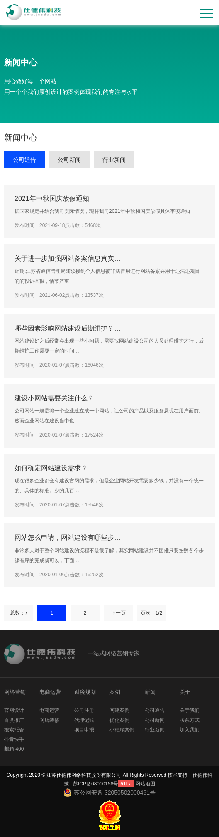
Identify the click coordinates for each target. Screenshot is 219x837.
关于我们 (190, 710)
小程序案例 (122, 730)
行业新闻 (114, 159)
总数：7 (19, 613)
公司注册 (84, 710)
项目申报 (84, 730)
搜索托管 (14, 730)
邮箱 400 (14, 749)
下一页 (118, 613)
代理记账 (84, 720)
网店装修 (49, 720)
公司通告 (24, 159)
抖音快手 (14, 739)
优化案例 (119, 720)
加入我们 (190, 730)
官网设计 (14, 710)
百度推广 (14, 720)
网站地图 (145, 784)
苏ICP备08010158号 (95, 784)
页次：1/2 (152, 613)
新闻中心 (20, 62)
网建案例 (119, 710)
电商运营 (49, 710)
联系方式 (190, 720)
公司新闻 (69, 159)
